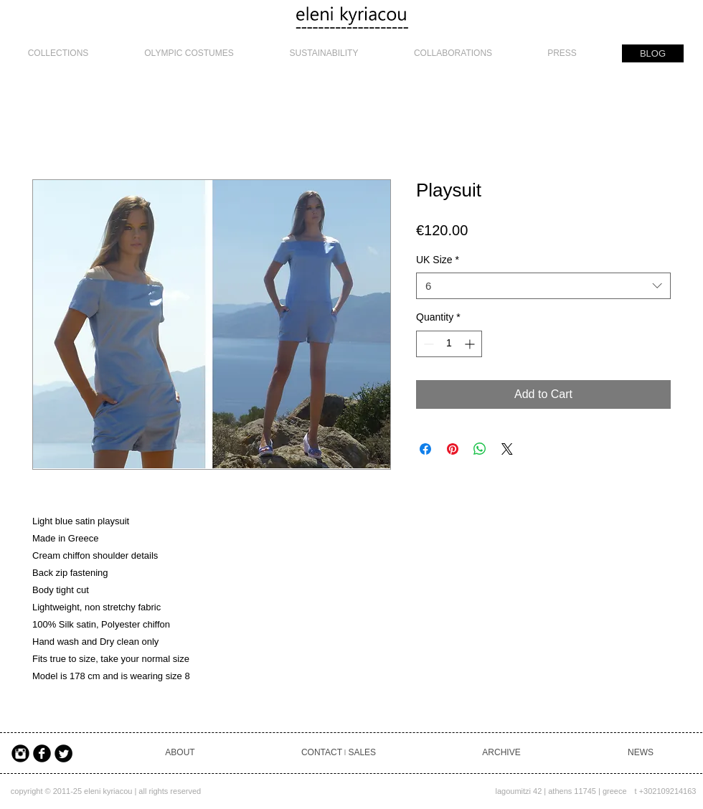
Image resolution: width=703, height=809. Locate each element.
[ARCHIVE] (501, 753)
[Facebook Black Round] (42, 753)
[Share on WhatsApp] (480, 449)
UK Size (437, 259)
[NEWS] (640, 753)
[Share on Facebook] (425, 449)
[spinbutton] (449, 343)
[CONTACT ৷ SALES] (338, 753)
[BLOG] (653, 53)
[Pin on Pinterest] (452, 449)
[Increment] (471, 343)
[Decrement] (427, 343)
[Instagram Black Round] (20, 753)
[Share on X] (507, 449)
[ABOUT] (180, 753)
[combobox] (543, 286)
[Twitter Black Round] (63, 753)
